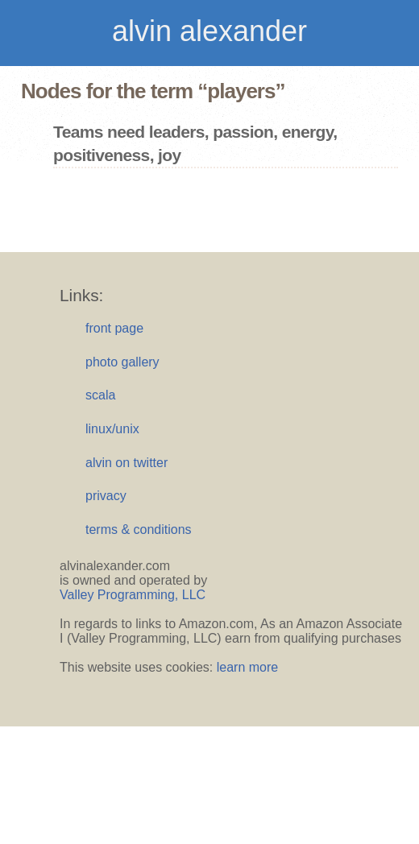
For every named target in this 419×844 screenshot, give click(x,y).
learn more (247, 667)
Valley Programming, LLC (132, 595)
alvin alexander (209, 31)
